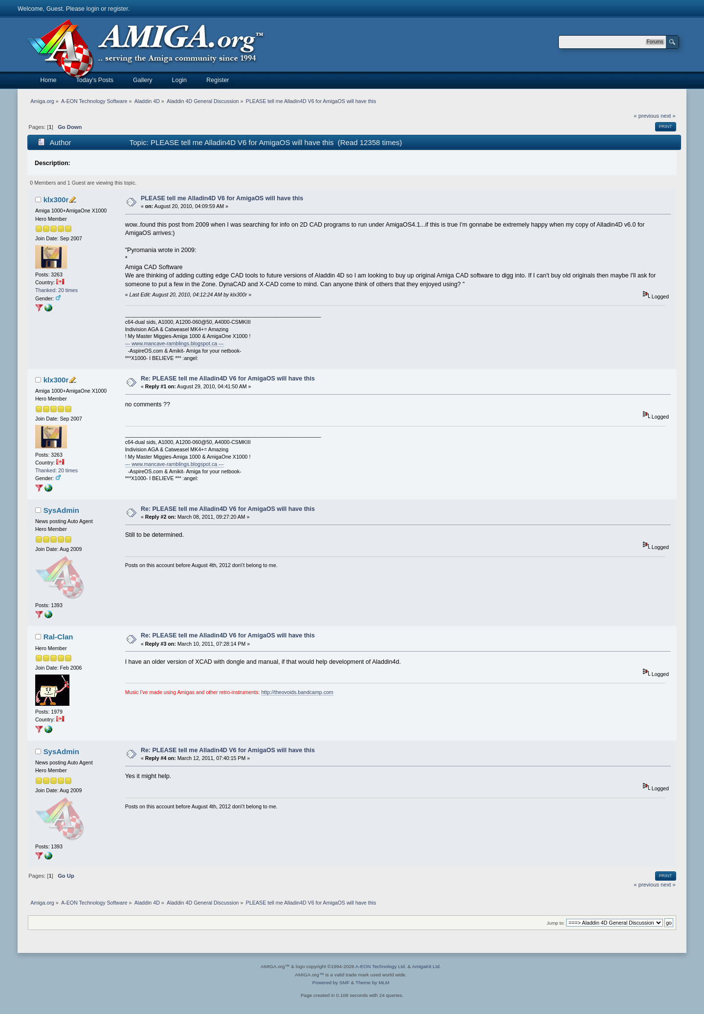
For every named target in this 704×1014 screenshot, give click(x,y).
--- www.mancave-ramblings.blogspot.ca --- (174, 343)
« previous (646, 116)
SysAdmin (61, 510)
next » (668, 116)
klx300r (56, 199)
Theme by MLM (372, 982)
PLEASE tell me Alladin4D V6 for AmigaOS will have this (222, 198)
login (92, 8)
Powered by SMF (331, 982)
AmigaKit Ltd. (426, 966)
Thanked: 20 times (56, 290)
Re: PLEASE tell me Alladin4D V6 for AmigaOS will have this (228, 378)
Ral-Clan (58, 637)
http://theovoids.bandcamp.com (297, 692)
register (118, 8)
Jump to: (556, 923)
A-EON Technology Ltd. (380, 966)
